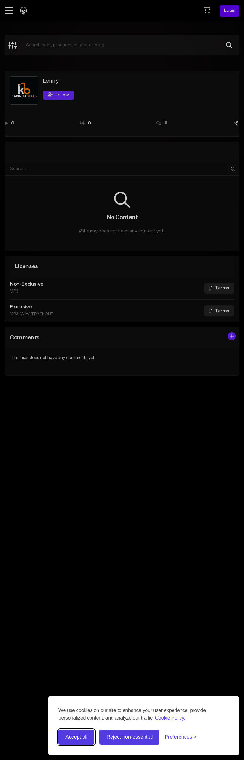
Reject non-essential (129, 737)
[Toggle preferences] (181, 737)
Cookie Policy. (170, 718)
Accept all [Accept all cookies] (76, 737)
